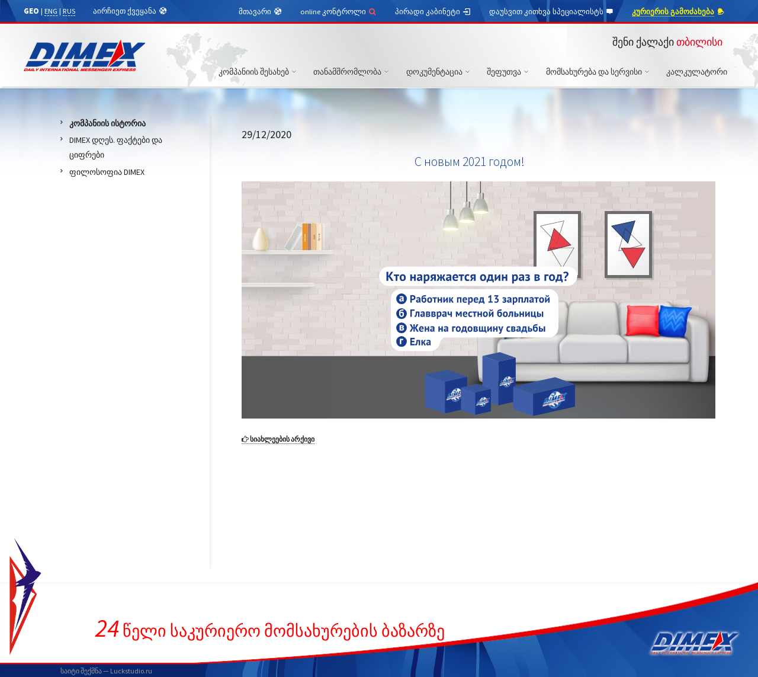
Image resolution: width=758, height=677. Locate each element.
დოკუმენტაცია (439, 72)
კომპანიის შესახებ (259, 72)
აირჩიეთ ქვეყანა (130, 11)
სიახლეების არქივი (278, 439)
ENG (50, 11)
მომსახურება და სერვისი (599, 72)
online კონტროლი (338, 11)
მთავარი (260, 12)
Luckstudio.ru (131, 670)
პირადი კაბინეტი (433, 12)
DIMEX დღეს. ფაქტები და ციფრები (115, 147)
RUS (69, 11)
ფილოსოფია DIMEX (106, 172)
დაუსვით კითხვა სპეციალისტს (552, 12)
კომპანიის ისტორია (107, 123)
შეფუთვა (509, 72)
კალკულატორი (696, 71)
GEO (31, 11)
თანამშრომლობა (352, 72)
